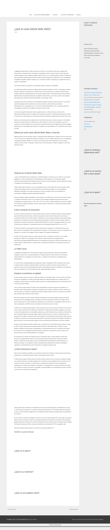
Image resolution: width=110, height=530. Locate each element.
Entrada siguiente (74, 513)
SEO (16, 35)
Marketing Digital (88, 130)
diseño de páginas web (90, 124)
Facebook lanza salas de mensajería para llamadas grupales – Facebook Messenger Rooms (93, 110)
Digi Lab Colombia (32, 523)
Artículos (55, 18)
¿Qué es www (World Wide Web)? (92, 105)
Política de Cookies (75, 523)
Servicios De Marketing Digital (41, 18)
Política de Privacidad (86, 523)
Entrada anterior (11, 513)
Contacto (78, 18)
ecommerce (87, 127)
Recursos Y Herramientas (67, 18)
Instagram (100, 523)
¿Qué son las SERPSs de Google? (93, 115)
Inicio (30, 18)
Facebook (94, 523)
